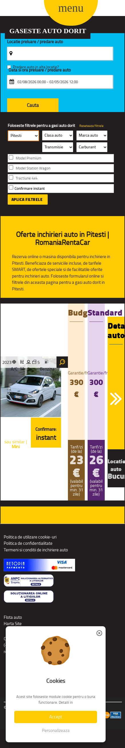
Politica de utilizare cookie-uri (30, 536)
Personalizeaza (56, 730)
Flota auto (13, 617)
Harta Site (13, 623)
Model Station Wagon (33, 168)
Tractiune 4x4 (26, 178)
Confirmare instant (30, 188)
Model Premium (28, 158)
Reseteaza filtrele (91, 125)
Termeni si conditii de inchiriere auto (36, 549)
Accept (55, 716)
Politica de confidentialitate (28, 543)
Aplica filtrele (27, 199)
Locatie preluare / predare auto (35, 42)
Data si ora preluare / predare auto (40, 70)
